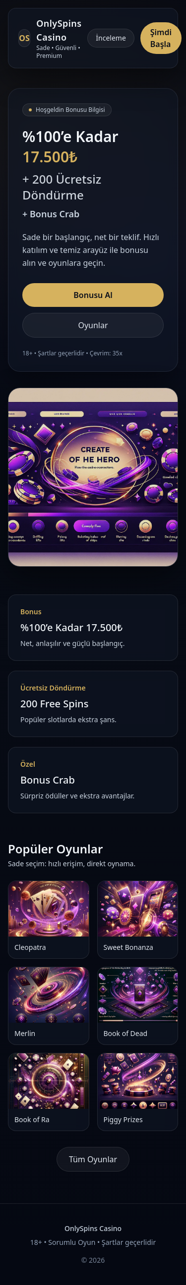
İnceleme (111, 38)
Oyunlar (93, 325)
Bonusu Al (92, 295)
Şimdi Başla (161, 38)
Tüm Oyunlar (93, 1159)
